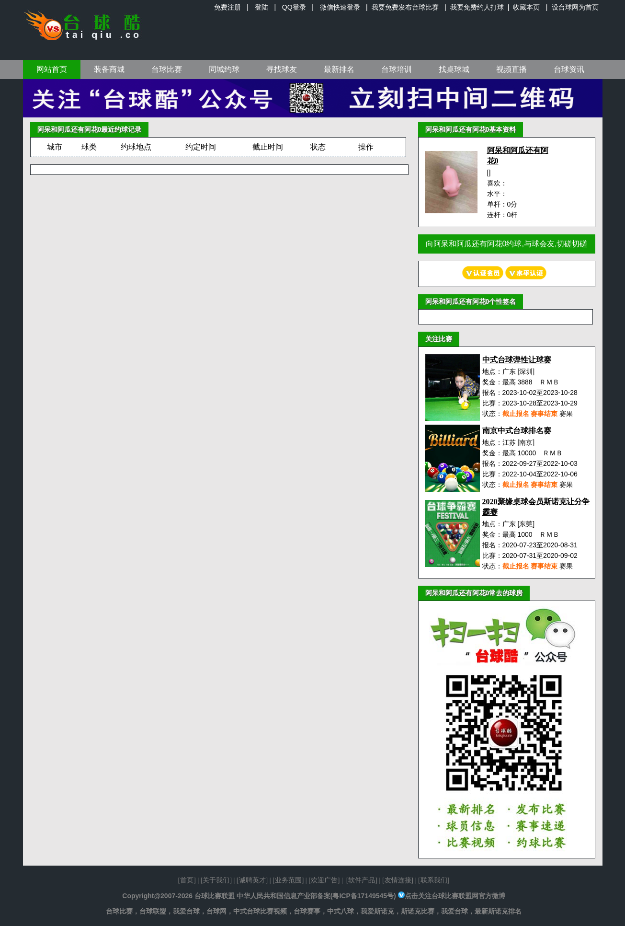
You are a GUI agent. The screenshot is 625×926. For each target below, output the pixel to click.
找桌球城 (454, 69)
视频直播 (511, 69)
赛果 (566, 413)
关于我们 (216, 880)
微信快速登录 (340, 7)
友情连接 (398, 880)
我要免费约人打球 (477, 7)
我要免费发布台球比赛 (405, 7)
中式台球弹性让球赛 (516, 360)
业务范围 (288, 880)
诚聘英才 (252, 880)
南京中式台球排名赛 (516, 431)
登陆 (261, 7)
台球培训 (396, 69)
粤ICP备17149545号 (363, 896)
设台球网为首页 (575, 7)
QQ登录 (294, 7)
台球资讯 (569, 69)
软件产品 (361, 880)
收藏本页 (526, 7)
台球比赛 (166, 69)
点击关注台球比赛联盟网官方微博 (455, 896)
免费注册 (227, 7)
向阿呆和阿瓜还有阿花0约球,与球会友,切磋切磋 (507, 244)
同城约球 (224, 69)
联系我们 (433, 880)
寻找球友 (281, 69)
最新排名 (339, 69)
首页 (186, 880)
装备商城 (109, 69)
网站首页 (51, 69)
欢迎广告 (324, 880)
